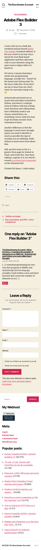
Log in (5, 432)
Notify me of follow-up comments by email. (20, 361)
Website (5, 351)
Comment (6, 309)
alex (13, 30)
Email (5, 340)
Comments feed (9, 438)
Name (5, 330)
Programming (20, 14)
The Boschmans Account (20, 4)
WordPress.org (9, 442)
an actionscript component (23, 160)
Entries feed (8, 435)
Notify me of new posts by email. (17, 366)
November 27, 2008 (27, 30)
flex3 (7, 205)
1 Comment (22, 34)
